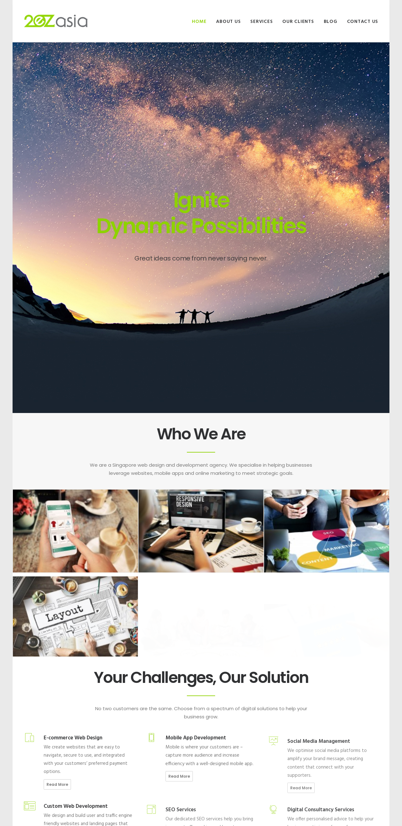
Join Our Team (222, 707)
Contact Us (362, 21)
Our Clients (298, 21)
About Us (228, 21)
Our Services (220, 714)
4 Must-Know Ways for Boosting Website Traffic (154, 772)
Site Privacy (220, 743)
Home (199, 21)
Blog (330, 21)
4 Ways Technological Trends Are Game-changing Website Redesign (153, 738)
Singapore (307, 700)
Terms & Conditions (227, 750)
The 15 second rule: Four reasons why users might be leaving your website (154, 721)
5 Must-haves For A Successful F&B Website (147, 704)
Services (261, 21)
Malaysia (306, 707)
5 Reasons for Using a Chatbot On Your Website (151, 755)
